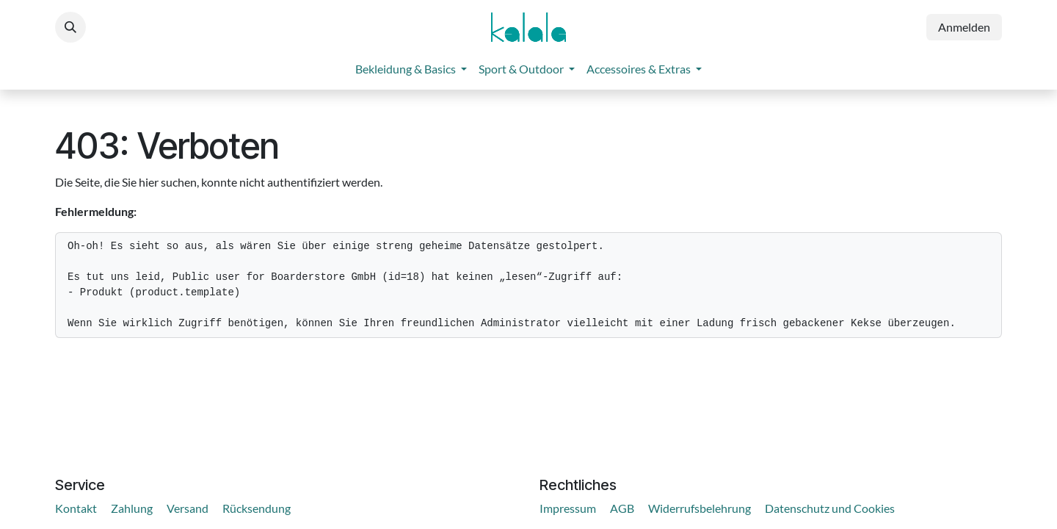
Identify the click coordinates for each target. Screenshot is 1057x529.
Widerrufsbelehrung (699, 508)
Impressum (568, 508)
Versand (187, 508)
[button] (70, 27)
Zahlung (132, 508)
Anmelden (964, 27)
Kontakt (76, 508)
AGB (622, 508)
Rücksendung (256, 508)
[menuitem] (411, 69)
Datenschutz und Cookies (830, 508)
